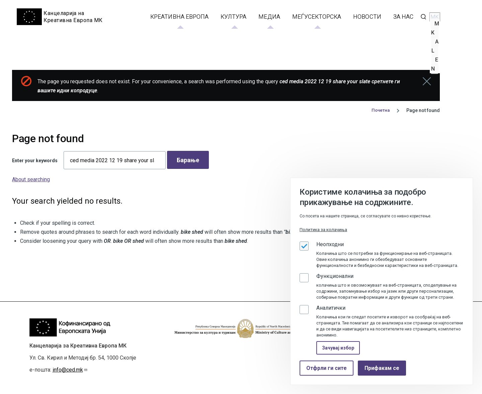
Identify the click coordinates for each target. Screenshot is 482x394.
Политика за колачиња (323, 229)
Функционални (334, 276)
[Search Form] (423, 16)
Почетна (380, 110)
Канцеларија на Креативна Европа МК (73, 16)
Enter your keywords (35, 160)
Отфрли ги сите (326, 368)
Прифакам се (382, 368)
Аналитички (330, 308)
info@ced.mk (70, 370)
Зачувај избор (338, 348)
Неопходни (330, 244)
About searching (31, 179)
